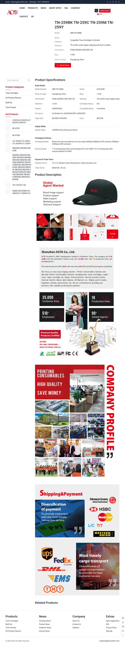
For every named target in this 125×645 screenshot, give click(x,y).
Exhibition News (45, 628)
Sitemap (109, 631)
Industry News (44, 631)
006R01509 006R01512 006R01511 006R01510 (21, 192)
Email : (17, 2)
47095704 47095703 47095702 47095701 (21, 121)
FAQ (107, 624)
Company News (45, 621)
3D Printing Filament (13, 98)
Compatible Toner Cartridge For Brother (85, 40)
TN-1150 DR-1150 (19, 185)
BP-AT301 (16, 128)
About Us (76, 621)
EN (99, 14)
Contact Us (77, 624)
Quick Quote (105, 11)
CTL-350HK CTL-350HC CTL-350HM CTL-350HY (21, 142)
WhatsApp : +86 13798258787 (39, 2)
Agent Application (113, 621)
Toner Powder (11, 107)
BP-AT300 (16, 135)
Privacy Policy (111, 628)
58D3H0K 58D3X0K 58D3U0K (21, 149)
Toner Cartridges (12, 93)
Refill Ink (9, 103)
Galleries (76, 628)
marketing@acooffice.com (109, 641)
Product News (44, 624)
